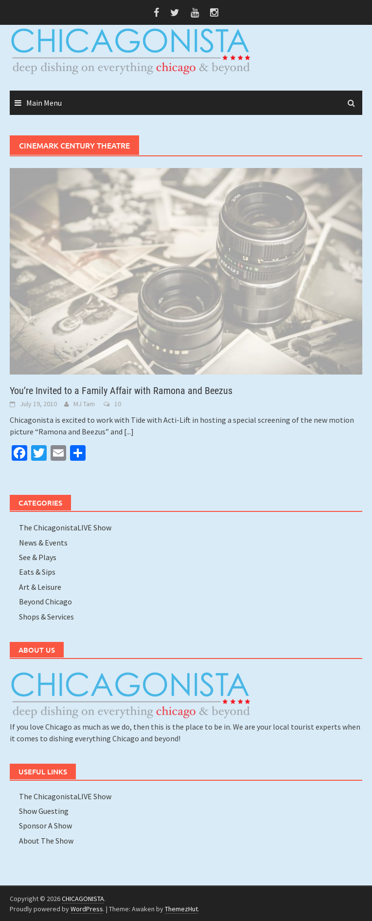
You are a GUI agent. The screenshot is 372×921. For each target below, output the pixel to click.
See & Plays (37, 557)
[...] (129, 431)
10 (117, 403)
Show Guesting (44, 811)
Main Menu (44, 103)
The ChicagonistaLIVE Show (65, 527)
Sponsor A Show (45, 825)
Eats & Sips (37, 572)
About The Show (46, 841)
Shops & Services (46, 616)
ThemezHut (181, 908)
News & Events (43, 542)
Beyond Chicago (45, 601)
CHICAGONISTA (83, 898)
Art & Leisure (40, 587)
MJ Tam (84, 403)
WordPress (87, 908)
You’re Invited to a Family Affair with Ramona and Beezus (121, 390)
